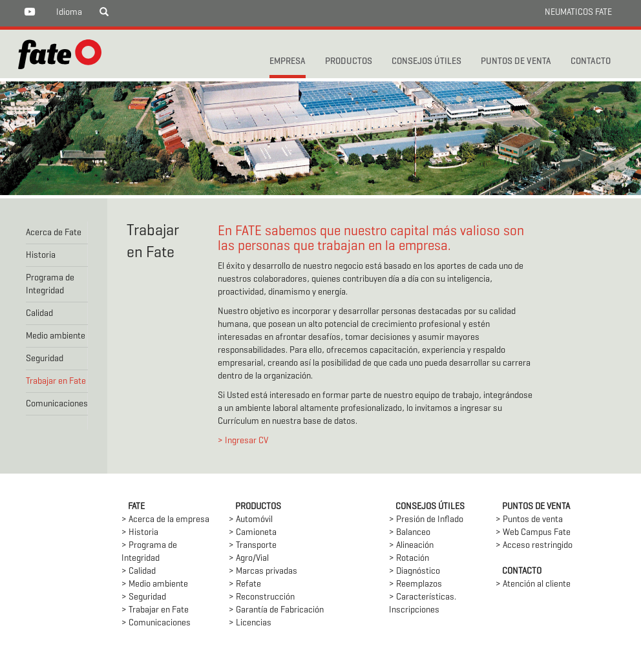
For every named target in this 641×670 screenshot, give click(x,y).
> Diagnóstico (414, 571)
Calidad (39, 314)
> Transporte (253, 545)
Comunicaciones (57, 404)
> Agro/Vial (249, 558)
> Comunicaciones (156, 623)
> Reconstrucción (262, 597)
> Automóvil (251, 520)
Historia (41, 255)
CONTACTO (591, 62)
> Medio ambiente (154, 584)
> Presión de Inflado (426, 520)
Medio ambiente (55, 336)
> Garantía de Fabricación (276, 610)
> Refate (245, 584)
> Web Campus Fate (533, 533)
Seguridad (44, 359)
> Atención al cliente (533, 584)
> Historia (139, 533)
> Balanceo (409, 533)
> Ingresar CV (243, 441)
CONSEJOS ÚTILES (426, 62)
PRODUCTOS (348, 62)
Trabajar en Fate (56, 381)
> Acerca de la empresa (165, 520)
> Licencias (250, 623)
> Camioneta (253, 533)
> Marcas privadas (263, 571)
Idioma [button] (69, 12)
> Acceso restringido (534, 545)
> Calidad (138, 571)
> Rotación (409, 558)
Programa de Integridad (50, 284)
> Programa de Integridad (149, 552)
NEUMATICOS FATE (578, 12)
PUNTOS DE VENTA (516, 62)
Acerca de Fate (53, 233)
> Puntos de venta (529, 520)
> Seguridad (143, 597)
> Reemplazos (415, 584)
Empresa (287, 62)
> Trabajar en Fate (155, 610)
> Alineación (411, 545)
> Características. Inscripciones (422, 603)
